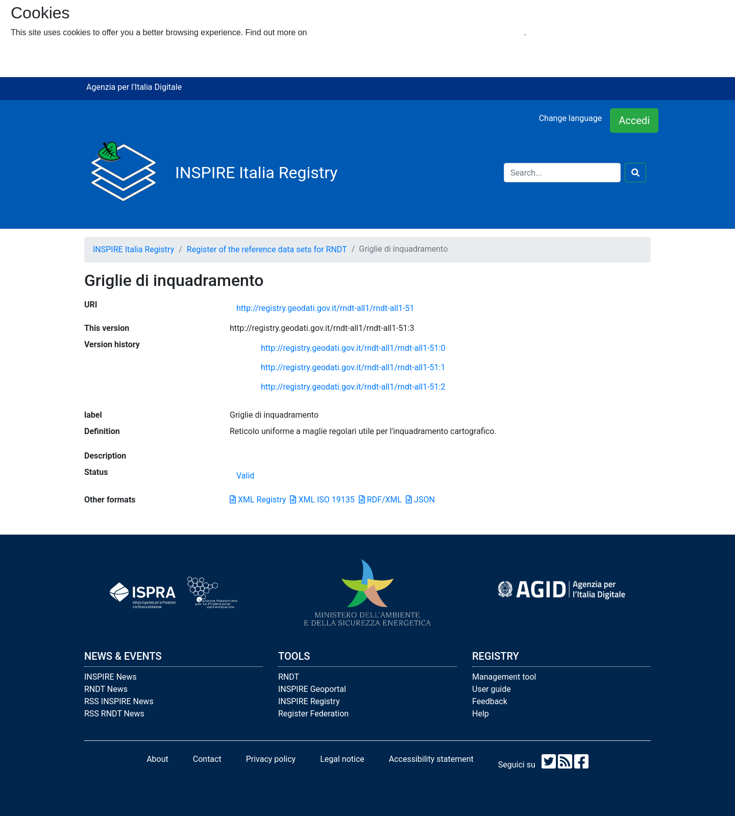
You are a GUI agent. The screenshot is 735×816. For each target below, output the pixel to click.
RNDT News (106, 689)
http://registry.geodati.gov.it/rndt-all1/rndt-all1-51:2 (353, 387)
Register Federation (313, 713)
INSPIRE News (110, 677)
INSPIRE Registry (308, 701)
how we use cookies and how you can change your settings (416, 32)
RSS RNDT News (114, 713)
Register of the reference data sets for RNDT (267, 249)
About (157, 759)
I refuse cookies (39, 65)
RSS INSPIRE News (119, 701)
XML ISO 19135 (322, 500)
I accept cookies (40, 53)
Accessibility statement (431, 759)
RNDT (288, 677)
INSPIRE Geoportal (312, 689)
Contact (207, 759)
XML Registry (258, 500)
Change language (570, 118)
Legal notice (342, 759)
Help (480, 713)
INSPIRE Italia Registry (133, 249)
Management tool (504, 677)
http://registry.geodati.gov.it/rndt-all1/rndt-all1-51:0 (353, 348)
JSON (420, 500)
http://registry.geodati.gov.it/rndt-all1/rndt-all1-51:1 (353, 367)
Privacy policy (271, 759)
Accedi (634, 120)
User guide (491, 689)
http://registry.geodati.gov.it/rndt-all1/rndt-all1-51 (325, 308)
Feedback (489, 701)
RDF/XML (380, 500)
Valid (245, 476)
